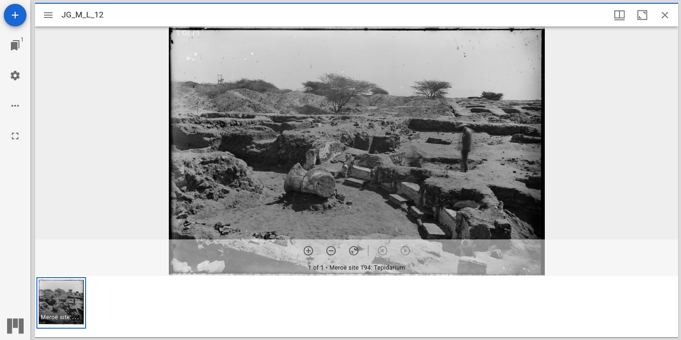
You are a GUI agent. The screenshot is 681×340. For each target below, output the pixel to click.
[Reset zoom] (353, 250)
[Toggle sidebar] (48, 15)
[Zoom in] (308, 250)
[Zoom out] (331, 250)
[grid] (356, 306)
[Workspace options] (15, 105)
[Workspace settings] (15, 75)
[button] (61, 303)
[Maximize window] (642, 15)
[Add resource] (15, 15)
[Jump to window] (15, 45)
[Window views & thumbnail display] (619, 15)
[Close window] (665, 15)
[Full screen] (15, 136)
